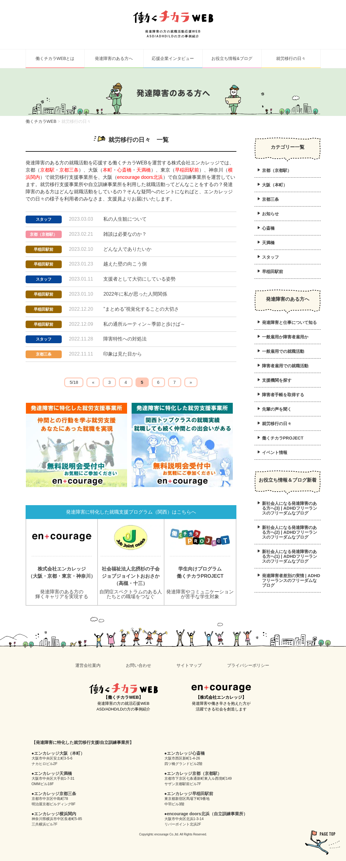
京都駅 (47, 170)
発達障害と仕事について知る (289, 322)
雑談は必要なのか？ (125, 234)
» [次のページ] (191, 382)
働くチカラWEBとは (55, 58)
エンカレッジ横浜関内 (55, 813)
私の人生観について (125, 219)
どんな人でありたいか (127, 249)
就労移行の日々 (291, 58)
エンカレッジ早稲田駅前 (190, 793)
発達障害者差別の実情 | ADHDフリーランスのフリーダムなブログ (291, 580)
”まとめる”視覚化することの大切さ (141, 309)
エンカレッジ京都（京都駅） (194, 773)
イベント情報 (274, 452)
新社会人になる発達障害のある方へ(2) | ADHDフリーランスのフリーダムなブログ (289, 532)
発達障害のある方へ (114, 58)
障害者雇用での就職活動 (285, 365)
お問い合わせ (138, 665)
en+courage (221, 688)
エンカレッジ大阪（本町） (59, 753)
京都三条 (69, 170)
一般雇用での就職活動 (283, 351)
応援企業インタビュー (173, 58)
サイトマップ (189, 665)
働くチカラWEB (123, 688)
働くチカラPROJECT (283, 438)
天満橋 (143, 170)
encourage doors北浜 (140, 177)
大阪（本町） (274, 184)
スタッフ (43, 219)
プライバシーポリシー (248, 665)
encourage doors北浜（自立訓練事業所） (207, 813)
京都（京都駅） (43, 234)
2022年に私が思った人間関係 (135, 294)
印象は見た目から (122, 353)
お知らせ (270, 213)
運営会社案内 (88, 665)
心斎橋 (124, 170)
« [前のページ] (93, 382)
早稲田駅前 (187, 170)
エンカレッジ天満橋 (53, 773)
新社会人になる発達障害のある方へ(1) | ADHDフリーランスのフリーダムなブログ (289, 556)
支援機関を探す (276, 380)
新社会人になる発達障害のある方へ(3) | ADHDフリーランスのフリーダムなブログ (289, 508)
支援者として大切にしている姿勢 (139, 278)
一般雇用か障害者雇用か (285, 336)
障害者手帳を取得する (283, 394)
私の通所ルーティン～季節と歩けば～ (144, 324)
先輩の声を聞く (276, 409)
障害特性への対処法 (125, 338)
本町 (107, 170)
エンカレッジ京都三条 (55, 793)
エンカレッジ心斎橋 (186, 753)
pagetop (322, 842)
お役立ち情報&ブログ (231, 58)
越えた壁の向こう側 (125, 263)
